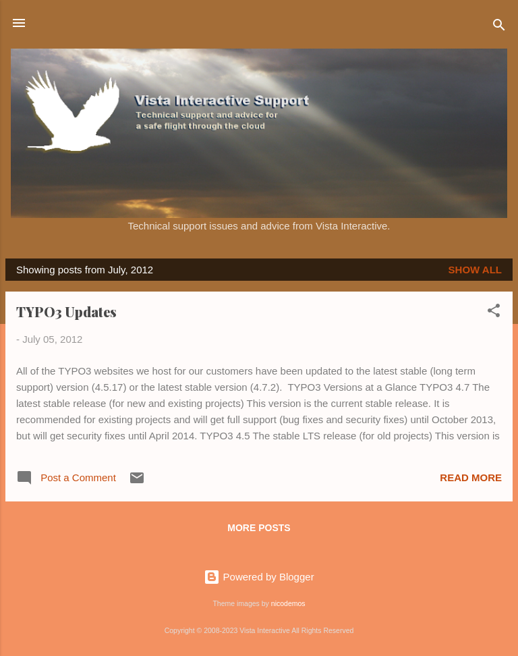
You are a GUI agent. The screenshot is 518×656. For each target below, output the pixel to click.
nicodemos (288, 603)
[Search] (499, 27)
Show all (475, 269)
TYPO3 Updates (66, 311)
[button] (494, 312)
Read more (471, 477)
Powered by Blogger (259, 576)
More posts (258, 527)
